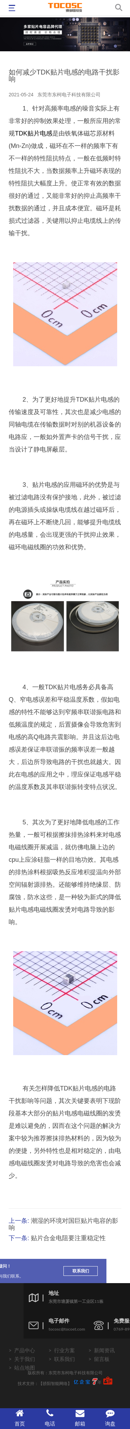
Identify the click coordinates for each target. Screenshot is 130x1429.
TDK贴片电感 (33, 133)
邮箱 (80, 1418)
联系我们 (22, 1270)
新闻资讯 (104, 1362)
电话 (50, 1418)
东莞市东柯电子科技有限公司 (69, 94)
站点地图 (24, 1379)
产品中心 (24, 1362)
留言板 (102, 1370)
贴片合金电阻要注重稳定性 (68, 1238)
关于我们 (24, 1370)
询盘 (110, 1418)
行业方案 (64, 1362)
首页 (20, 1418)
